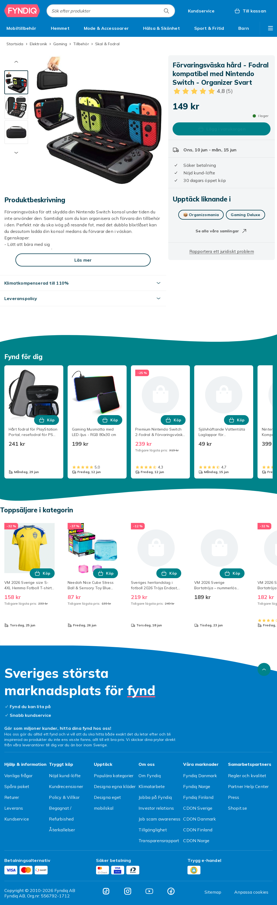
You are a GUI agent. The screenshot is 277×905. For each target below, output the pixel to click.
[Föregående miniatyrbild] (16, 61)
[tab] (16, 82)
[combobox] (111, 10)
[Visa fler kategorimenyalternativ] (270, 28)
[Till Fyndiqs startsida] (22, 10)
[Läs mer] (83, 259)
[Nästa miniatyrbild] (16, 152)
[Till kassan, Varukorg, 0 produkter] (250, 10)
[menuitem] (21, 28)
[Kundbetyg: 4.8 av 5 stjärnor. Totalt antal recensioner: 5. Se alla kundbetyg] (203, 91)
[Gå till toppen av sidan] (264, 669)
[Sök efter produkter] (166, 10)
